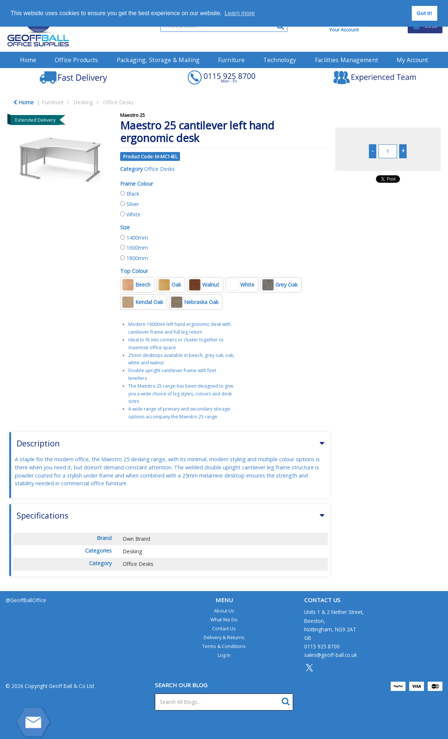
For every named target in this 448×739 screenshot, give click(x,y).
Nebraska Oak (194, 302)
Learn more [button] (239, 13)
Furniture (231, 60)
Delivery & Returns (224, 637)
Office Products (76, 60)
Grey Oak (280, 284)
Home (28, 60)
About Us (224, 610)
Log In (224, 655)
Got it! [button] (424, 13)
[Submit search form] (287, 700)
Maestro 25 (132, 115)
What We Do (224, 619)
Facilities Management (347, 60)
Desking (83, 102)
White (133, 214)
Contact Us (224, 628)
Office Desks (118, 102)
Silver (132, 203)
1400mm (137, 237)
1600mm (137, 247)
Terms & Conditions (224, 646)
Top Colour (134, 270)
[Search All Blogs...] (224, 702)
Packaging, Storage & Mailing (158, 60)
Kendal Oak (142, 302)
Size (125, 227)
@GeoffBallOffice (26, 600)
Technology (279, 60)
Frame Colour (136, 183)
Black (132, 193)
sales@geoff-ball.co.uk (330, 654)
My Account (412, 60)
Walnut (204, 284)
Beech (136, 284)
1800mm (137, 257)
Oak (170, 284)
